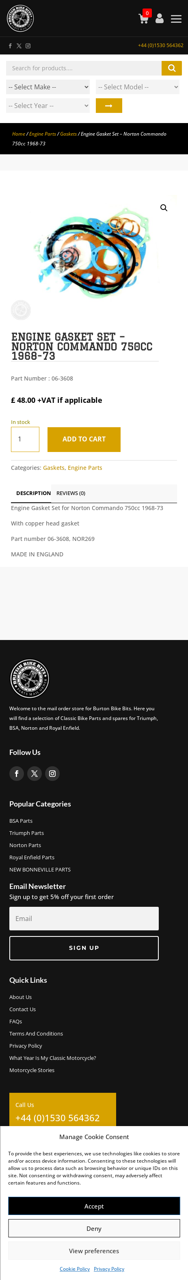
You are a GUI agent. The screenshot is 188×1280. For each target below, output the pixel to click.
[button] (164, 208)
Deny (94, 1228)
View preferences (94, 1251)
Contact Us (22, 1009)
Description (33, 493)
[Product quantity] (25, 439)
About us (20, 997)
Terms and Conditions (36, 1034)
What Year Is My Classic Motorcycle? (52, 1058)
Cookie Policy (75, 1268)
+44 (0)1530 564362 (161, 45)
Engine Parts (42, 133)
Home (18, 133)
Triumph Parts (26, 833)
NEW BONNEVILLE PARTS (40, 870)
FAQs (15, 1021)
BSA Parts (20, 821)
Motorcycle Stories (31, 1070)
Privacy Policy (109, 1268)
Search (109, 105)
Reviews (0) (70, 493)
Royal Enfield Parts (31, 857)
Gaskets (68, 133)
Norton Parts (25, 845)
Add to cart (84, 439)
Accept (94, 1206)
